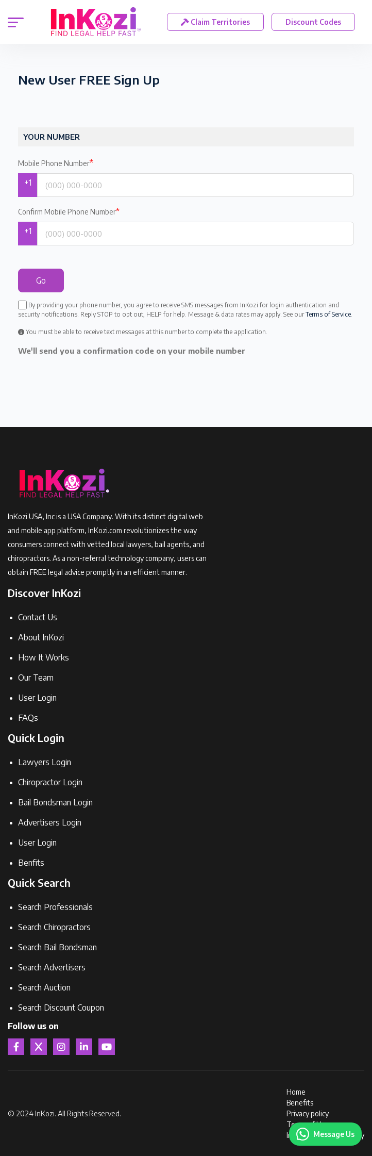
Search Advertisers (52, 967)
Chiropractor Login (50, 782)
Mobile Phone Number (55, 163)
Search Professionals (55, 907)
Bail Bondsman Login (55, 802)
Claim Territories (215, 22)
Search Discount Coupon (61, 1007)
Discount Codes (314, 22)
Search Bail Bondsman (57, 947)
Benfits (31, 862)
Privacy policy (307, 1113)
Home (296, 1091)
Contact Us (37, 617)
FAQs (28, 718)
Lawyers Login (44, 762)
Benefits (299, 1102)
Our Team (36, 677)
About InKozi (41, 637)
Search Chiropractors (54, 927)
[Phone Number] (195, 185)
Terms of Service (328, 314)
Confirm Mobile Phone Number (69, 211)
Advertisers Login (49, 822)
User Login (37, 697)
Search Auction (44, 987)
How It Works (43, 657)
